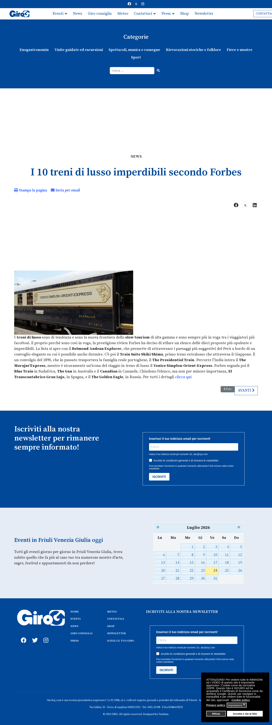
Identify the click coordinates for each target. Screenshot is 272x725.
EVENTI (75, 619)
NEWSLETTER (116, 633)
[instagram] (45, 636)
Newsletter (204, 13)
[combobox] (132, 70)
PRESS (74, 640)
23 (203, 570)
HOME (74, 611)
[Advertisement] (136, 116)
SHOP (110, 626)
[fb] (23, 636)
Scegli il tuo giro (67, 25)
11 (227, 555)
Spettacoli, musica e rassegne (134, 50)
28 (177, 578)
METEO (112, 611)
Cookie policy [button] (240, 700)
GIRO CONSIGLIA (81, 633)
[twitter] (34, 636)
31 (215, 578)
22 (191, 570)
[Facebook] (129, 4)
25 (227, 570)
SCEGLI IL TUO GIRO (120, 640)
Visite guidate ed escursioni (78, 50)
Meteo (122, 13)
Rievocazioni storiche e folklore (193, 50)
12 (240, 555)
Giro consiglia (100, 13)
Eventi (58, 13)
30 (203, 578)
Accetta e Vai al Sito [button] (245, 713)
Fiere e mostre (239, 50)
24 (215, 570)
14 (177, 562)
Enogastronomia (34, 50)
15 (191, 562)
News (77, 13)
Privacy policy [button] (215, 705)
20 (163, 570)
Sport (136, 57)
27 (163, 578)
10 (215, 555)
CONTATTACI (115, 619)
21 (177, 570)
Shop (184, 13)
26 (240, 570)
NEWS (74, 626)
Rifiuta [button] (216, 713)
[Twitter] (136, 4)
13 (163, 562)
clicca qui (183, 377)
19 (240, 562)
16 (203, 562)
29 (191, 578)
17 (215, 562)
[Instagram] (142, 4)
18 (227, 562)
